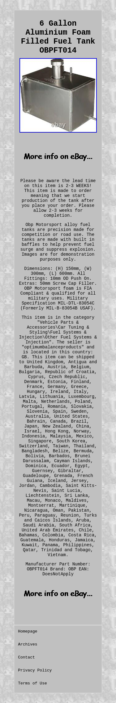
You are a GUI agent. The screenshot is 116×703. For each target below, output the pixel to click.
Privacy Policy (35, 670)
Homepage (27, 631)
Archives (27, 644)
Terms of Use (32, 683)
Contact (26, 657)
